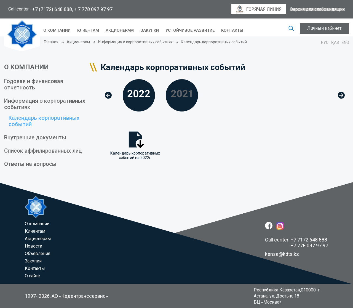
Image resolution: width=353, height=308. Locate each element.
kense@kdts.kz (282, 254)
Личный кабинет (324, 28)
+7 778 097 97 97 (309, 245)
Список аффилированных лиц (43, 150)
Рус (324, 42)
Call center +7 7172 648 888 (296, 240)
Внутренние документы (35, 137)
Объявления (37, 253)
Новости (33, 246)
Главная (51, 42)
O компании (57, 30)
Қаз (335, 42)
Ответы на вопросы (30, 164)
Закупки (149, 30)
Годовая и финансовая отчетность (33, 84)
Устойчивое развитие (190, 30)
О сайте (32, 275)
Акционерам (120, 30)
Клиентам (88, 30)
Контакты (232, 30)
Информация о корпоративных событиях (135, 42)
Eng (345, 42)
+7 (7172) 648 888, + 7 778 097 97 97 (72, 9)
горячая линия (259, 9)
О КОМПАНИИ (26, 67)
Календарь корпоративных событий (44, 121)
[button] (108, 95)
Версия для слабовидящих (317, 9)
